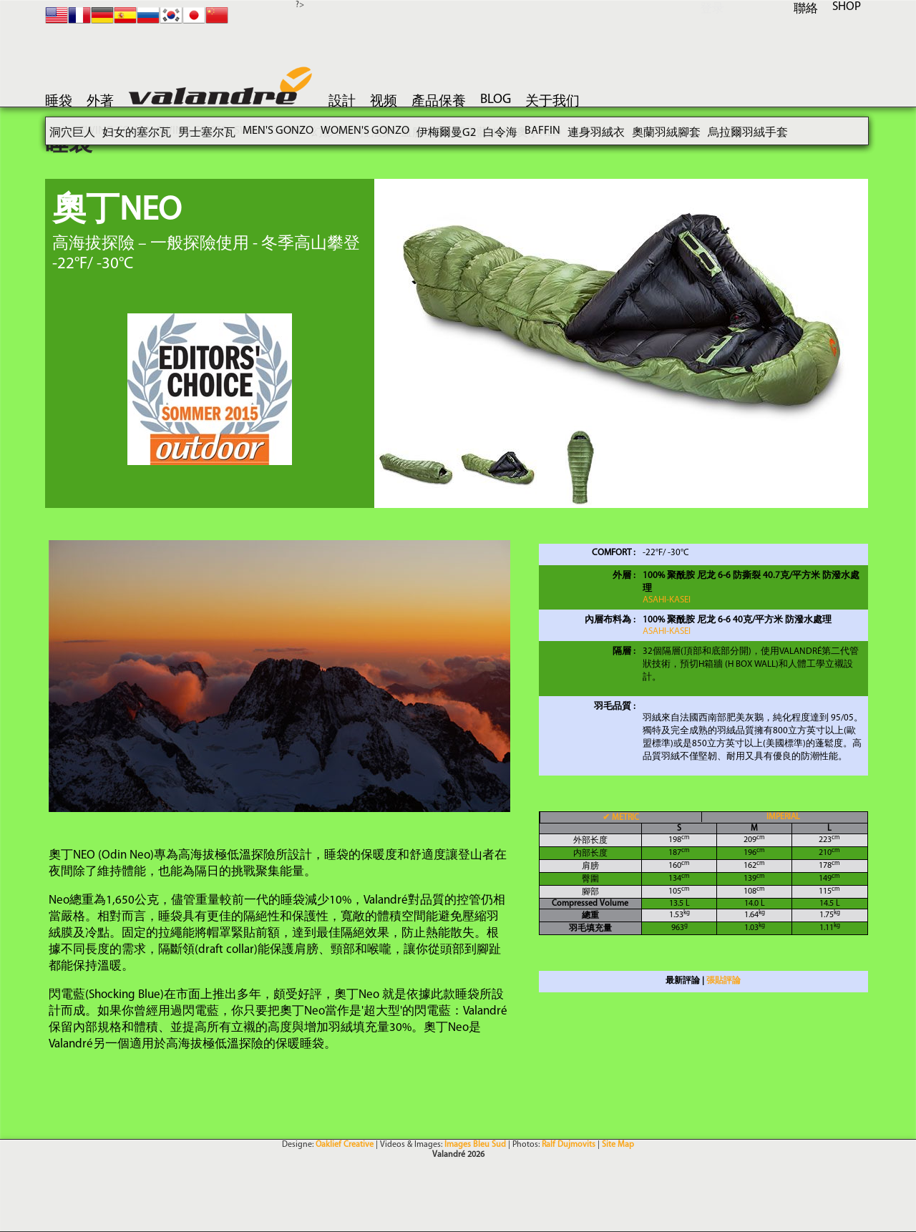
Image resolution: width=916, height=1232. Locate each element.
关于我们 (552, 102)
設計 (342, 102)
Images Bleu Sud (475, 1144)
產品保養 (438, 102)
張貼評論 (723, 981)
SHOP (846, 7)
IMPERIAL (783, 817)
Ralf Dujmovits (568, 1144)
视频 (383, 102)
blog (495, 100)
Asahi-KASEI (667, 600)
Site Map (618, 1144)
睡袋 (58, 102)
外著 (100, 102)
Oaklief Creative (345, 1144)
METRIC (621, 817)
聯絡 (806, 9)
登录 (712, 9)
